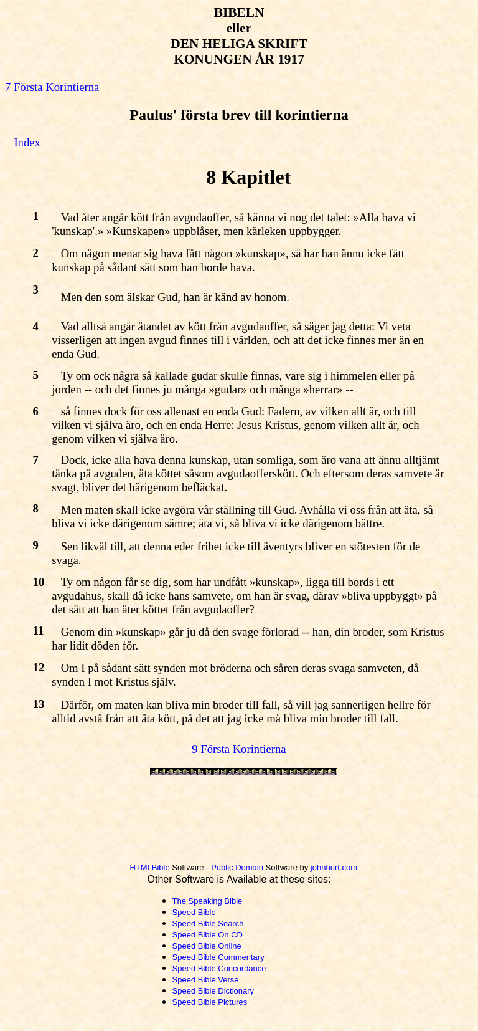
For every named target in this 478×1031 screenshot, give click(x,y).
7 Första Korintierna (52, 87)
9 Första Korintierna (239, 748)
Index (27, 142)
